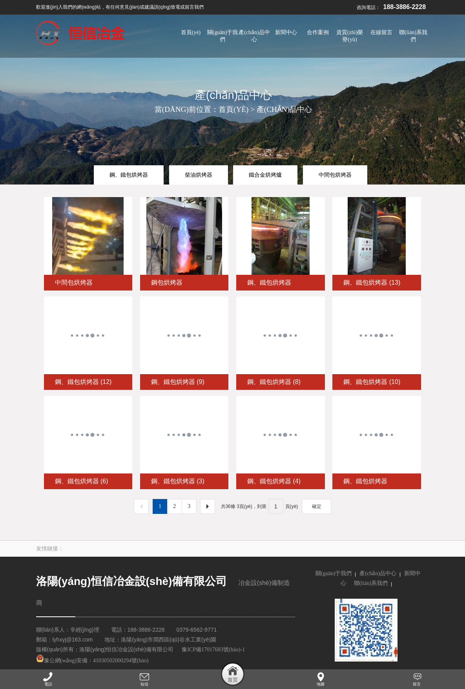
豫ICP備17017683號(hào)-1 (213, 649)
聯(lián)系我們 (371, 583)
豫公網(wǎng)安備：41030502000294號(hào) (92, 660)
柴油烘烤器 (198, 175)
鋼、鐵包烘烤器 (128, 175)
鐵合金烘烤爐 (265, 175)
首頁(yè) (233, 109)
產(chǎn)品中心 (284, 109)
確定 (316, 506)
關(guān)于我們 (333, 573)
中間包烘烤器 (335, 175)
